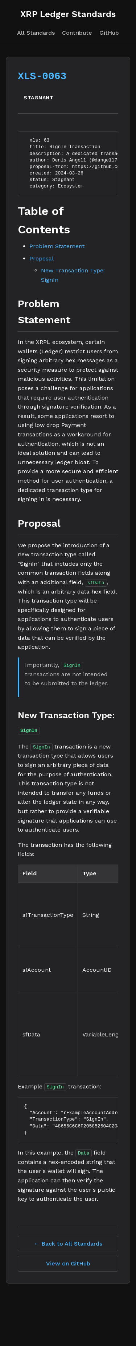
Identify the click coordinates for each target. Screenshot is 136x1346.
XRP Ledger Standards (68, 14)
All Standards (36, 32)
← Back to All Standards (68, 1243)
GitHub (109, 32)
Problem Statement (57, 246)
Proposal (41, 258)
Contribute (77, 32)
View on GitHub (68, 1263)
